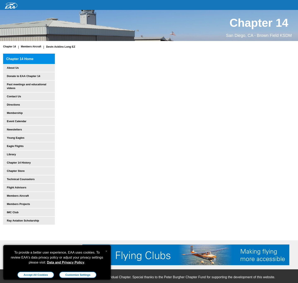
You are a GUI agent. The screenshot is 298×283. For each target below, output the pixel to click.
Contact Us (14, 96)
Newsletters (14, 129)
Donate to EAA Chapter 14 (23, 76)
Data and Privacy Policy (65, 262)
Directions (13, 104)
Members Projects (18, 204)
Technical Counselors (21, 179)
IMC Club (12, 212)
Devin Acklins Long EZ (60, 46)
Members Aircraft (31, 46)
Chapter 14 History (19, 162)
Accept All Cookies (36, 274)
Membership (15, 112)
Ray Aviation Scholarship (23, 220)
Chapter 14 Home (20, 59)
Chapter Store (16, 170)
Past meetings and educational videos (26, 86)
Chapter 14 (9, 46)
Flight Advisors (16, 187)
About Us (13, 67)
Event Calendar (16, 121)
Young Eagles (15, 137)
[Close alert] (106, 250)
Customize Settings (77, 274)
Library (11, 154)
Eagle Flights (15, 146)
